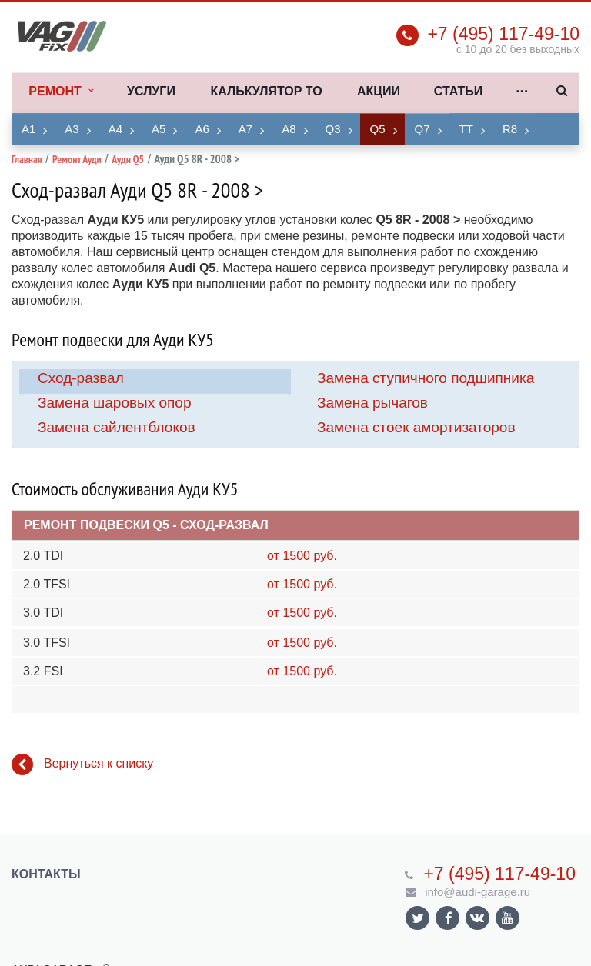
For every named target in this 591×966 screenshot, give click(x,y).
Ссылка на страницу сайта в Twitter (418, 917)
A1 (28, 128)
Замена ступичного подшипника (425, 378)
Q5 (378, 128)
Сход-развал (81, 378)
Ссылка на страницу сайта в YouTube (507, 917)
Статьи (458, 91)
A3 (71, 128)
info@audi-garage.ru (477, 891)
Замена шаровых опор (114, 403)
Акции (378, 91)
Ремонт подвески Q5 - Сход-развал (146, 524)
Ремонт (60, 91)
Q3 (333, 128)
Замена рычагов (372, 403)
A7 (245, 128)
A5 (158, 128)
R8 (510, 128)
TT (466, 128)
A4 (115, 128)
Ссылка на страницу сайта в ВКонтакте (477, 917)
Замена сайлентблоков (116, 427)
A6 (202, 128)
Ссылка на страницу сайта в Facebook (448, 917)
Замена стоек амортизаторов (416, 427)
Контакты (46, 874)
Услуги (151, 91)
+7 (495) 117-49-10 (503, 34)
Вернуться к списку (82, 764)
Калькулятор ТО (266, 91)
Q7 (422, 128)
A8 (289, 128)
